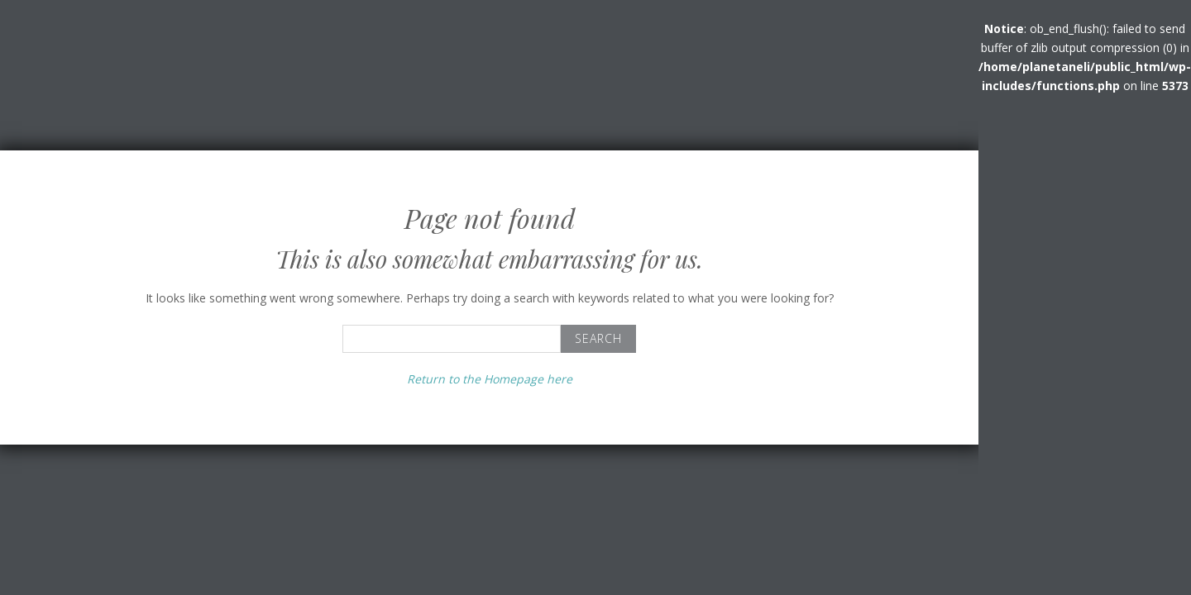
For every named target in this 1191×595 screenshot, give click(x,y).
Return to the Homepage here (489, 379)
